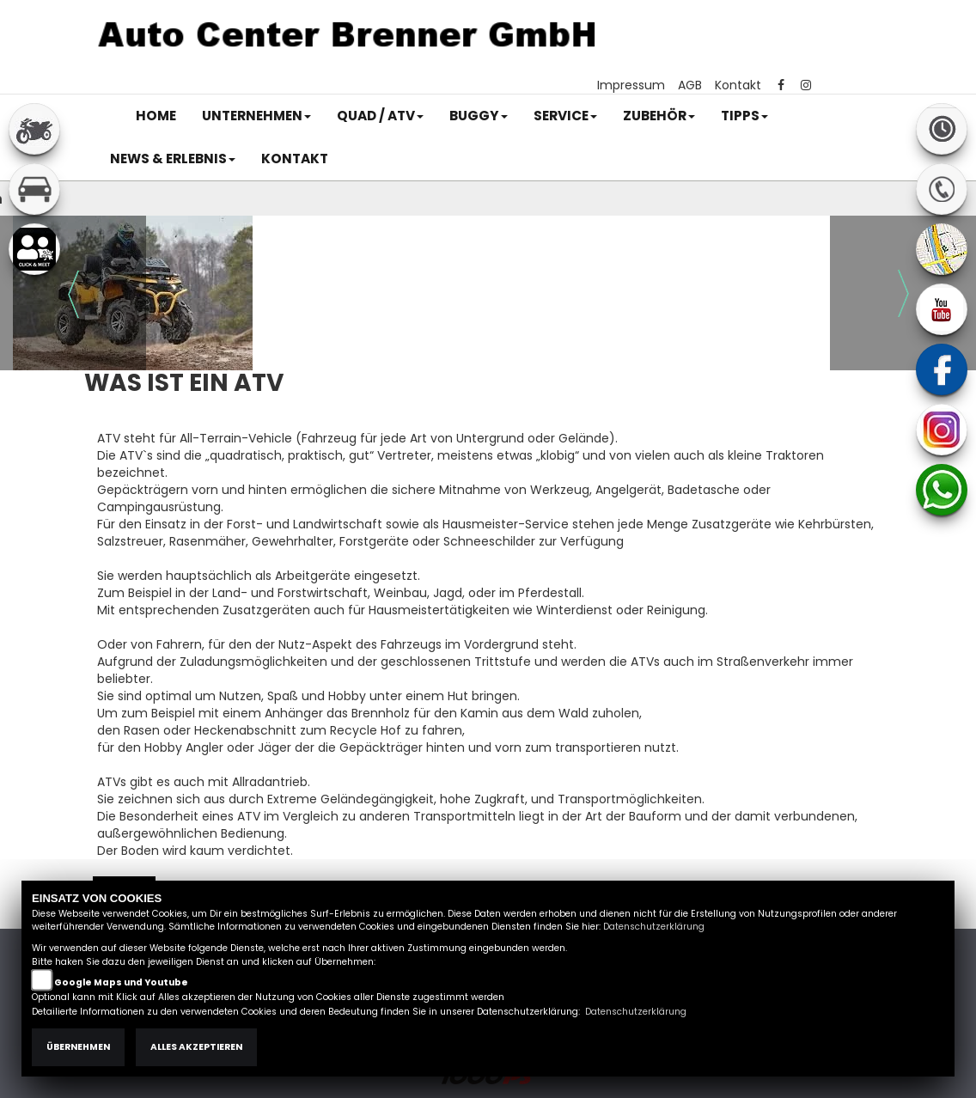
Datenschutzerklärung (654, 926)
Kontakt (738, 85)
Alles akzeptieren (196, 1046)
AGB (690, 85)
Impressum (631, 85)
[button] (256, 116)
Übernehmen (78, 1046)
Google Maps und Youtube (121, 982)
